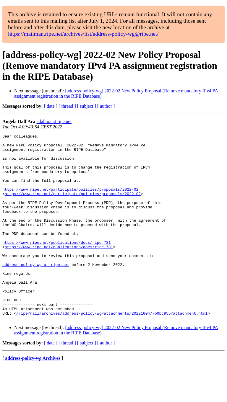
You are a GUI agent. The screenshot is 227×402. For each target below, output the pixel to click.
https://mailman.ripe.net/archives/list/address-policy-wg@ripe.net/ (83, 34)
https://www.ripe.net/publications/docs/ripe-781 (56, 264)
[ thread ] (67, 106)
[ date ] (50, 106)
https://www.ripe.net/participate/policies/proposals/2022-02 (70, 200)
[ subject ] (86, 106)
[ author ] (106, 106)
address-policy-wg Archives (32, 394)
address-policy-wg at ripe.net (35, 291)
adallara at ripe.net (54, 121)
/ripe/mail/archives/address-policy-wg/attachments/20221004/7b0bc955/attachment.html (111, 349)
